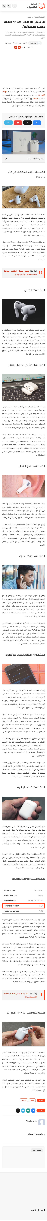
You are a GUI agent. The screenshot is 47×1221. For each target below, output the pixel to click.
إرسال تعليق (37, 1150)
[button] (33, 1110)
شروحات (24, 1100)
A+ (19, 47)
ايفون (29, 17)
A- (16, 47)
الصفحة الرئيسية (39, 17)
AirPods (35, 98)
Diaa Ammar (33, 43)
